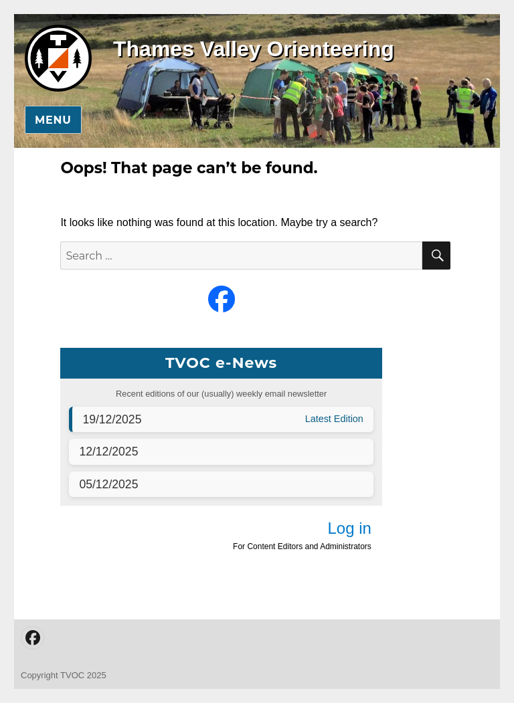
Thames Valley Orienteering (253, 49)
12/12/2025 (108, 451)
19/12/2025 (111, 419)
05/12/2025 (108, 484)
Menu (53, 120)
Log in (349, 528)
